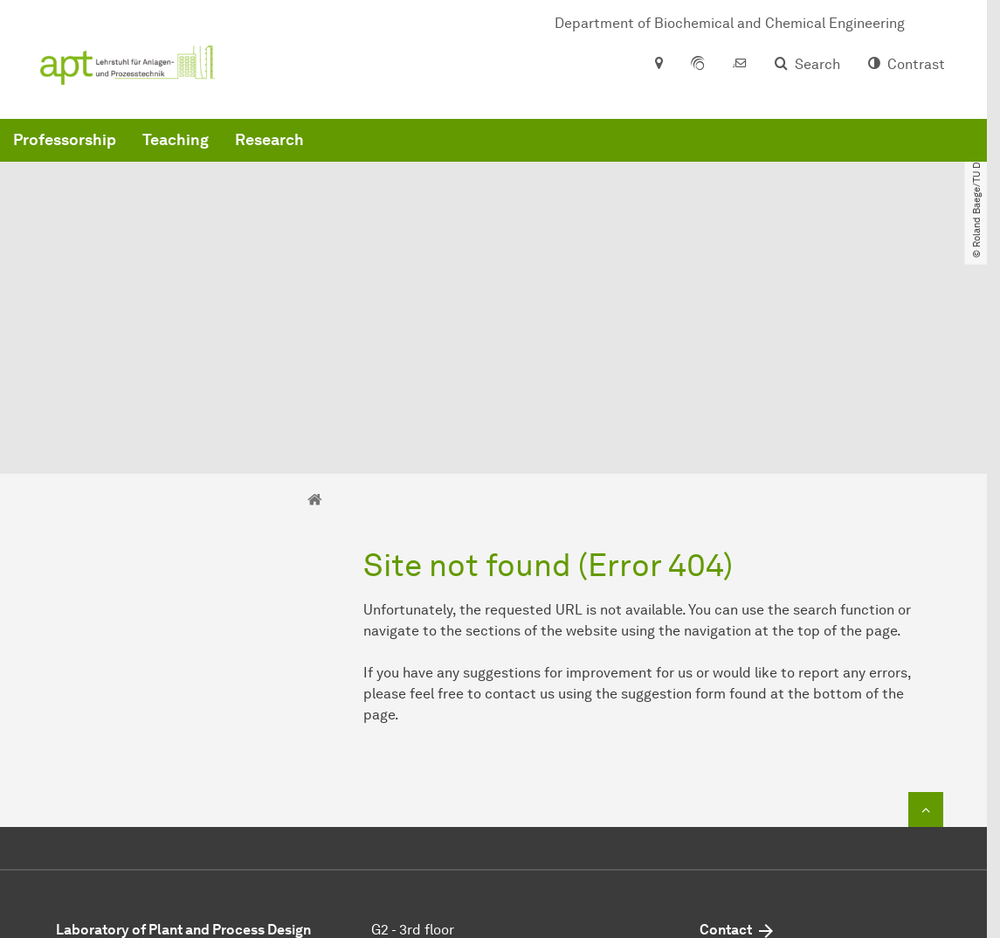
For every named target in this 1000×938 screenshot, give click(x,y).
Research (534, 174)
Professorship (330, 174)
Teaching (441, 174)
